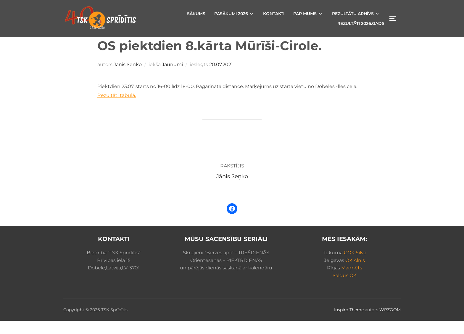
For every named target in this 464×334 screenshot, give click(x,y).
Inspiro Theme (349, 323)
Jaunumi (172, 78)
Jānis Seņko (128, 78)
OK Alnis (355, 274)
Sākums (196, 13)
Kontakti (273, 13)
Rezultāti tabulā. (116, 108)
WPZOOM (390, 323)
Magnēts (351, 281)
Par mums (308, 13)
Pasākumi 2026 (234, 13)
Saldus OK (345, 289)
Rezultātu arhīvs (356, 13)
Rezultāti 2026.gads (360, 23)
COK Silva (355, 266)
